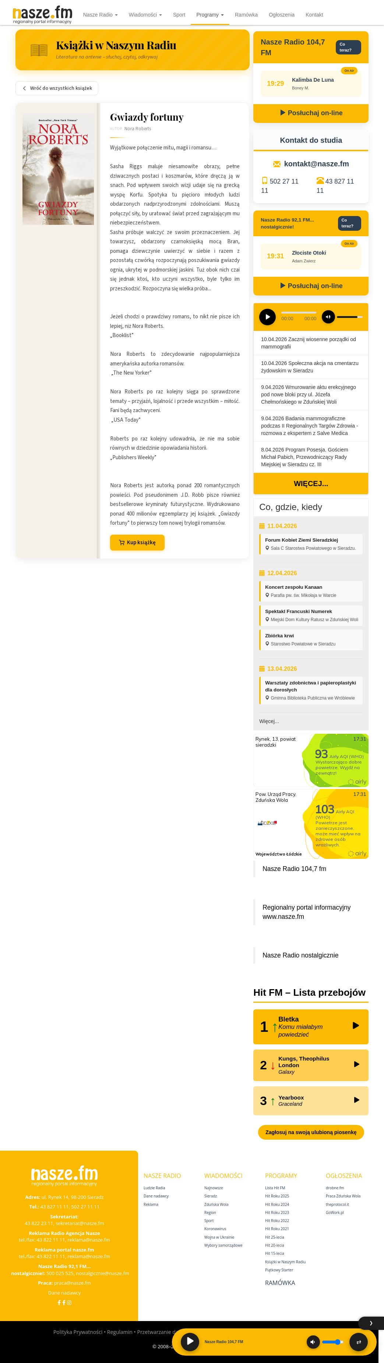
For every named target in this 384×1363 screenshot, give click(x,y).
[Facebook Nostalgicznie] (64, 1302)
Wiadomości (145, 15)
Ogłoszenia (282, 15)
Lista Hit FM (275, 1187)
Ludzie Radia (154, 1187)
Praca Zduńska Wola (343, 1196)
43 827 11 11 (54, 1206)
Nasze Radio (100, 15)
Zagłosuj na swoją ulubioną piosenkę (310, 1132)
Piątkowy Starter (279, 1269)
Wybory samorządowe (223, 1245)
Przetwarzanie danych (163, 1331)
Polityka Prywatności (77, 1331)
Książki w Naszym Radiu (285, 1261)
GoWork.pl (335, 1212)
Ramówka (246, 15)
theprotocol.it (337, 1204)
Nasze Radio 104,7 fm (294, 868)
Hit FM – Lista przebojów (309, 992)
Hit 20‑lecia (274, 1245)
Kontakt (314, 15)
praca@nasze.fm (72, 1282)
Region (210, 1212)
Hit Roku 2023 (277, 1212)
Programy (210, 15)
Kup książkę (137, 542)
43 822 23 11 (39, 1223)
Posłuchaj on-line (311, 113)
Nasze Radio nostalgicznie (300, 955)
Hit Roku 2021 (277, 1228)
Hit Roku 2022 (277, 1220)
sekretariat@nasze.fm (80, 1223)
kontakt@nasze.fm (316, 164)
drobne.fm (335, 1187)
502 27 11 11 (85, 1206)
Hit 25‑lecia (274, 1237)
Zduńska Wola (216, 1204)
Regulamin (120, 1331)
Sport (179, 15)
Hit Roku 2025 (277, 1196)
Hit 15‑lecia (274, 1253)
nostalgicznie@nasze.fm (102, 1273)
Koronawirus (215, 1228)
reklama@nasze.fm (88, 1239)
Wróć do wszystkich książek (57, 88)
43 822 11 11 (51, 1239)
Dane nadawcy (64, 1292)
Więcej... (311, 483)
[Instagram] (69, 1302)
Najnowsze (213, 1187)
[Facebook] (59, 1302)
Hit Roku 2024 (277, 1204)
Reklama (151, 1204)
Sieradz (210, 1196)
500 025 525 (60, 1273)
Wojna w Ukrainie (219, 1237)
